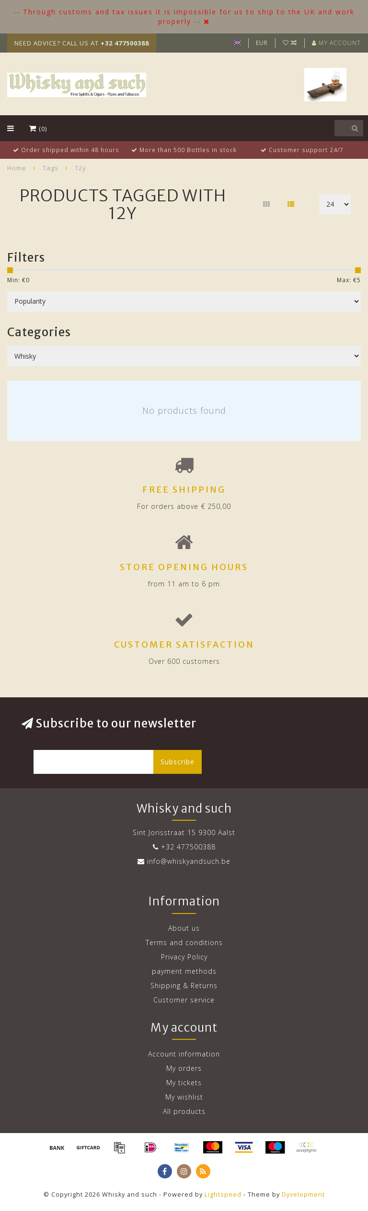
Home (16, 168)
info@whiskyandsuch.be (188, 861)
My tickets (184, 1082)
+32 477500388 (188, 846)
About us (184, 928)
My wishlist (184, 1096)
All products (184, 1111)
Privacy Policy (184, 956)
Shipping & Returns (184, 985)
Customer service (184, 999)
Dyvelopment (303, 1194)
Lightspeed (223, 1194)
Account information (184, 1053)
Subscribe (178, 761)
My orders (184, 1068)
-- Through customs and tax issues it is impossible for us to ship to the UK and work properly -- (184, 16)
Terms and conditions (184, 942)
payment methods (184, 971)
